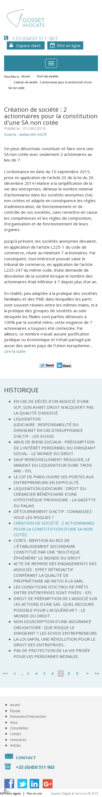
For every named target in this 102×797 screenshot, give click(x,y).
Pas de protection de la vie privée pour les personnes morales (52, 653)
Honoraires (18, 739)
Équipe (15, 711)
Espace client (28, 45)
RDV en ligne (69, 45)
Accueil (25, 76)
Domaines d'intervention (28, 716)
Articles (15, 745)
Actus (14, 722)
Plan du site (34, 793)
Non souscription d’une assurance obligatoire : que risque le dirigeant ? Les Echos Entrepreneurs (55, 627)
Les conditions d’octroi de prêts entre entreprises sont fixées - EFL (53, 589)
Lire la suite (15, 351)
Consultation (19, 728)
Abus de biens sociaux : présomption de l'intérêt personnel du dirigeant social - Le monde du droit (55, 447)
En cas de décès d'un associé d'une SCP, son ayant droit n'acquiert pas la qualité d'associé (54, 407)
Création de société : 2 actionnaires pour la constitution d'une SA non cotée (54, 528)
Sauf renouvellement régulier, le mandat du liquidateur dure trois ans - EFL (53, 465)
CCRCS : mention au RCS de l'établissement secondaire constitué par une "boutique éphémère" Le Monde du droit (47, 549)
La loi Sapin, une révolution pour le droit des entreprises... (54, 641)
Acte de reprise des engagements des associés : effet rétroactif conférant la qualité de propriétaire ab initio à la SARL (55, 572)
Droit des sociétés (47, 76)
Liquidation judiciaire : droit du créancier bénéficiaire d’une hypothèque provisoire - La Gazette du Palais (55, 497)
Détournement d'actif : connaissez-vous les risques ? (53, 514)
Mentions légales (10, 793)
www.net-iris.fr (33, 134)
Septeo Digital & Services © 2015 (74, 793)
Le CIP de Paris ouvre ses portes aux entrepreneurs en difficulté (54, 479)
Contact (15, 734)
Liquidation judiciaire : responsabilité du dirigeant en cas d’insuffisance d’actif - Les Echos (48, 427)
